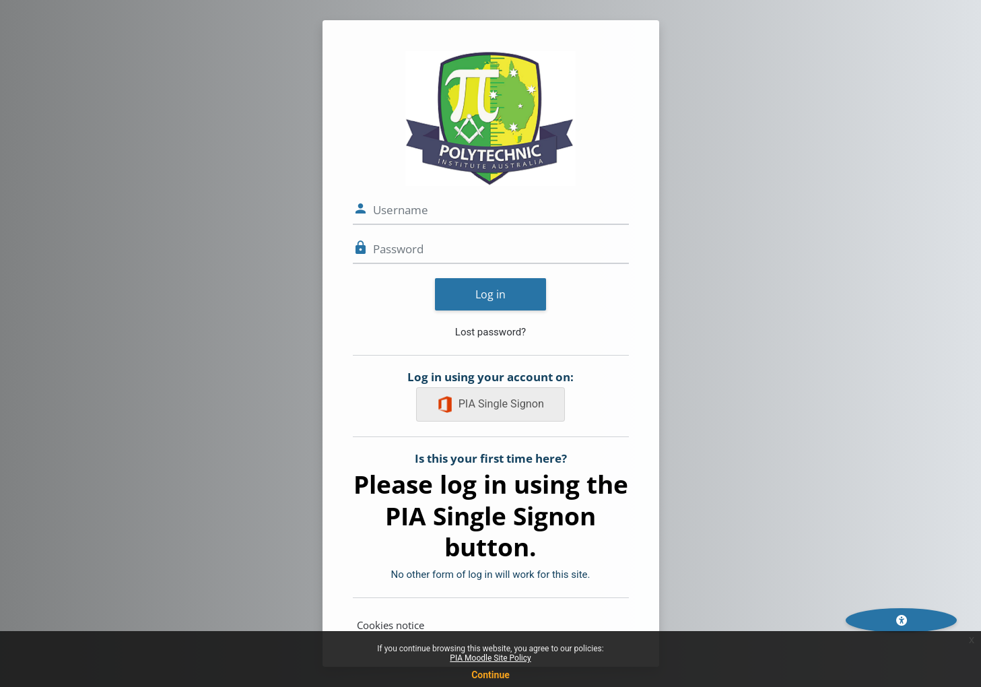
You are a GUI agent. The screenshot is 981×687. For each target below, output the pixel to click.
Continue (490, 674)
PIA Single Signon (490, 404)
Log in (490, 294)
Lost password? (490, 332)
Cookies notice (390, 625)
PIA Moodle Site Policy (490, 658)
